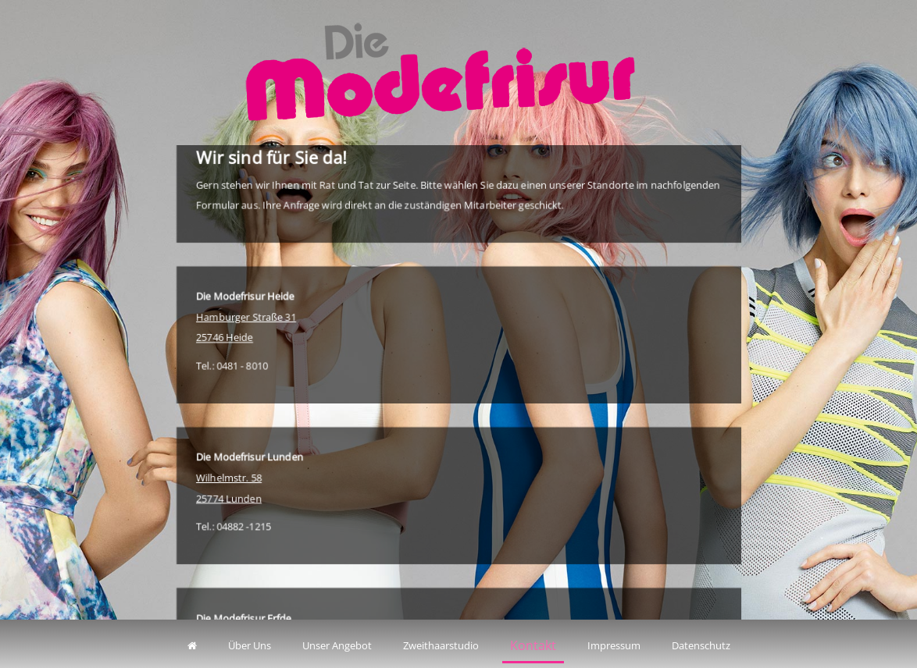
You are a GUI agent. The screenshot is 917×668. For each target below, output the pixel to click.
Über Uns (249, 645)
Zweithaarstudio (441, 645)
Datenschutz (701, 645)
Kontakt (533, 645)
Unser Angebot (337, 645)
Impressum (613, 645)
